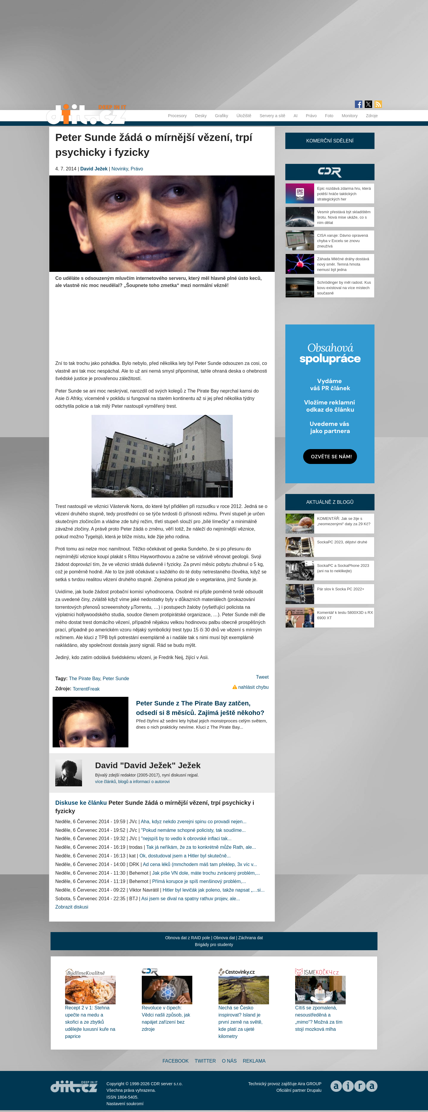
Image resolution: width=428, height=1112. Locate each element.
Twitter (205, 1061)
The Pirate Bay (84, 678)
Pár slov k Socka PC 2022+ (340, 589)
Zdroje (372, 115)
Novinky (119, 168)
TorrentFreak (86, 688)
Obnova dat (224, 937)
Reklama (254, 1061)
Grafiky (221, 115)
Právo (311, 115)
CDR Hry (329, 172)
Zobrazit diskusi (71, 906)
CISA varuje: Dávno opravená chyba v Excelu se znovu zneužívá (342, 240)
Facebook (176, 1061)
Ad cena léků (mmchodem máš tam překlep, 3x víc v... (200, 864)
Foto (329, 115)
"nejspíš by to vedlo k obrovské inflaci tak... (186, 838)
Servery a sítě (272, 115)
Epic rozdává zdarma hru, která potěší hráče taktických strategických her (344, 193)
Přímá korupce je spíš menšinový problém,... (199, 881)
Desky (201, 115)
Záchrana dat (250, 937)
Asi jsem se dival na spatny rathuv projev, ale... (190, 898)
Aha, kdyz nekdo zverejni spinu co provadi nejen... (194, 821)
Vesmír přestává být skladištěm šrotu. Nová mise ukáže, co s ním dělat (344, 217)
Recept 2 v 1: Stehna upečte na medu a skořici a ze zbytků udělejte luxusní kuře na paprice (90, 1022)
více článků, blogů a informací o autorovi (132, 781)
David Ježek (94, 168)
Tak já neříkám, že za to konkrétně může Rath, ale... (201, 847)
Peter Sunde (116, 678)
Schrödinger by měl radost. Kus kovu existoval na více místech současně (344, 287)
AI (296, 115)
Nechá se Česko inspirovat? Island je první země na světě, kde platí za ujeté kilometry (240, 1022)
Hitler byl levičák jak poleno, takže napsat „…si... (214, 890)
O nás (229, 1061)
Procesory (177, 115)
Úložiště (244, 115)
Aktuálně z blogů (329, 502)
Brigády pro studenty (214, 944)
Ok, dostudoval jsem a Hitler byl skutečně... (185, 855)
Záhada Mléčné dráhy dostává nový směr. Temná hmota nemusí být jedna (343, 264)
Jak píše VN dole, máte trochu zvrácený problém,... (206, 873)
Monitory (350, 115)
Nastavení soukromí (125, 1103)
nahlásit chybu (253, 687)
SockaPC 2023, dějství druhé (342, 542)
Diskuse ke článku (81, 802)
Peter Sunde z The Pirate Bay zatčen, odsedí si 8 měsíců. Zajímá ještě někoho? (200, 708)
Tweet (262, 677)
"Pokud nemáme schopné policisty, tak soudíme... (193, 830)
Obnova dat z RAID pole (187, 937)
